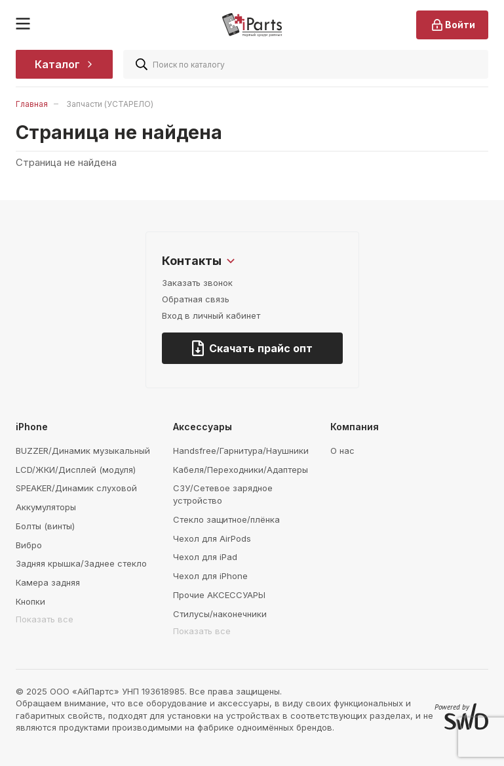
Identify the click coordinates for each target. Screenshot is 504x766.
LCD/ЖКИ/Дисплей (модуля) (76, 469)
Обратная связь (195, 299)
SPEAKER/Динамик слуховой (76, 488)
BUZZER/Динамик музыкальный (83, 450)
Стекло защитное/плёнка (226, 519)
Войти (452, 25)
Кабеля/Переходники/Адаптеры (240, 469)
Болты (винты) (45, 526)
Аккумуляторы (46, 507)
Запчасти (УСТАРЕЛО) (109, 104)
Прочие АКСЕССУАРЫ (219, 595)
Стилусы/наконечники (220, 614)
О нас (342, 450)
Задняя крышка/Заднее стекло (81, 563)
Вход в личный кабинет (211, 315)
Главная (32, 104)
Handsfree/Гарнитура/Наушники (241, 450)
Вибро (29, 545)
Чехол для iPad (205, 557)
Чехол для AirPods (212, 538)
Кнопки (30, 601)
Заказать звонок (197, 282)
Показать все (44, 619)
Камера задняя (48, 582)
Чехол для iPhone (210, 576)
